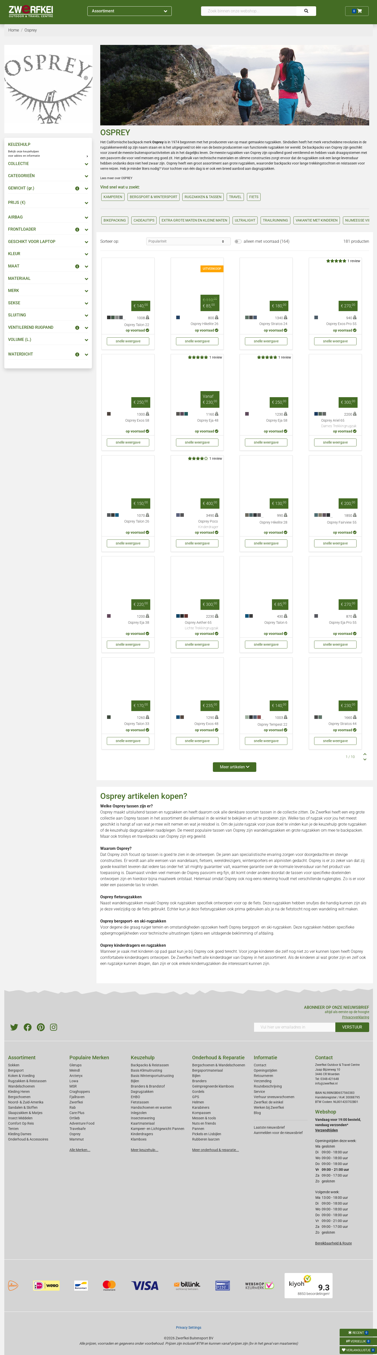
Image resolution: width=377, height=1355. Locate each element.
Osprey (75, 1134)
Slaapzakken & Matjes (25, 1113)
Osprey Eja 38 (138, 622)
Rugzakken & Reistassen (27, 1081)
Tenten (13, 1129)
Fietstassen (140, 1102)
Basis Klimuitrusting (146, 1070)
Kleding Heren (19, 1092)
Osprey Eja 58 (276, 420)
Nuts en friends (204, 1123)
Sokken (13, 1065)
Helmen (198, 1102)
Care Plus (76, 1113)
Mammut (76, 1139)
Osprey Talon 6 (275, 622)
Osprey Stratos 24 (273, 324)
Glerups (75, 1065)
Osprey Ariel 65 (339, 423)
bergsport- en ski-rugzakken (266, 927)
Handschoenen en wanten (151, 1107)
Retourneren (263, 1076)
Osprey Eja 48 (207, 420)
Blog (257, 1113)
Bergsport (16, 1070)
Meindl (74, 1070)
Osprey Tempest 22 (272, 724)
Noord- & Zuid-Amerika (25, 1102)
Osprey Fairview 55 (342, 522)
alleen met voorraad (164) (266, 241)
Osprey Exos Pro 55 (341, 324)
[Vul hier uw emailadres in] (295, 1027)
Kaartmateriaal (143, 1123)
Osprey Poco (208, 524)
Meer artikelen (234, 767)
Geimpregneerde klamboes (213, 1086)
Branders (199, 1081)
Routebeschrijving (268, 1086)
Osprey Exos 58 (137, 420)
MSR (73, 1086)
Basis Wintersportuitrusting (152, 1076)
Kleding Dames (19, 1134)
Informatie (265, 1057)
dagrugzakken (263, 169)
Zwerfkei (76, 1102)
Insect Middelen (20, 1118)
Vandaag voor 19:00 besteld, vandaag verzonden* (338, 1125)
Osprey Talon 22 (136, 325)
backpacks (282, 163)
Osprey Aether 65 (201, 625)
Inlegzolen (139, 1113)
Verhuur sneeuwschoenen (274, 1097)
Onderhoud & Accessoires (28, 1139)
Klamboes (138, 1139)
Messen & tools (204, 1118)
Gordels (198, 1092)
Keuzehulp (143, 1057)
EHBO (135, 1097)
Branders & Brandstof (148, 1086)
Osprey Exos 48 (206, 724)
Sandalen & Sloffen (23, 1107)
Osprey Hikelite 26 (204, 324)
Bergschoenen (19, 1097)
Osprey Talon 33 (136, 724)
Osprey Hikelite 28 (273, 522)
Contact (260, 1065)
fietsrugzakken (213, 909)
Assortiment (129, 11)
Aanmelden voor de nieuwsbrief (278, 1133)
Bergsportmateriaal (207, 1070)
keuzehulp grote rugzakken (342, 824)
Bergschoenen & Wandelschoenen (218, 1065)
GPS (195, 1097)
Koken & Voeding (21, 1076)
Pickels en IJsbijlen (206, 1134)
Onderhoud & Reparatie (218, 1057)
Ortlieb (74, 1118)
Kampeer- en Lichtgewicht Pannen (157, 1129)
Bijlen (135, 1081)
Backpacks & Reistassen (150, 1065)
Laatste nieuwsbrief (269, 1127)
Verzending (262, 1081)
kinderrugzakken (206, 963)
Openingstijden (265, 1070)
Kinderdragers (142, 1134)
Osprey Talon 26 (136, 521)
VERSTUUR (352, 1027)
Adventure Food (81, 1123)
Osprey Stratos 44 (343, 724)
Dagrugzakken (142, 1092)
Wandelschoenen (21, 1086)
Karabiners (200, 1107)
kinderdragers (137, 957)
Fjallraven (77, 1097)
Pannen (198, 1129)
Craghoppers (79, 1092)
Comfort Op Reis (21, 1123)
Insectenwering (143, 1118)
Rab (72, 1107)
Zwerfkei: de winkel (268, 1102)
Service (259, 1092)
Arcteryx (76, 1076)
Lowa (73, 1081)
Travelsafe (77, 1129)
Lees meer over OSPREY (116, 178)
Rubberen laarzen (206, 1139)
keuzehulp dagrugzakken (132, 830)
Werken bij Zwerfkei (269, 1107)
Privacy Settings (188, 1327)
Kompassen (201, 1113)
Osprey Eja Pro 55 (343, 622)
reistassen (349, 163)
